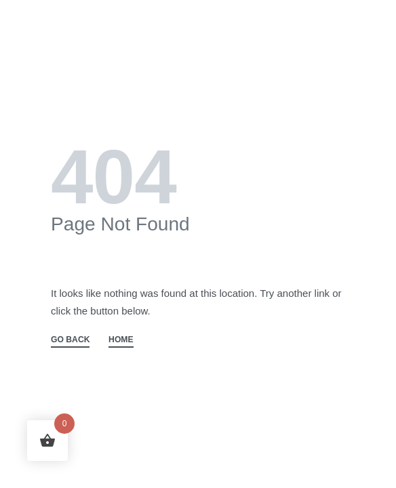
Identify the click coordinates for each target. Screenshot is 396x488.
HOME (121, 340)
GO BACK (70, 340)
